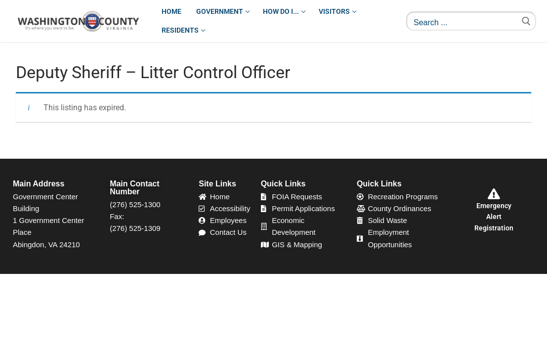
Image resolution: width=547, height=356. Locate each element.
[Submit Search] (526, 21)
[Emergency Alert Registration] (494, 193)
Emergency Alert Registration (493, 217)
